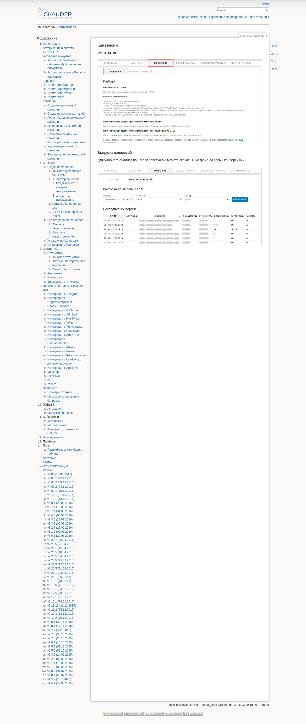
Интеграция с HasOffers (63, 318)
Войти (265, 4)
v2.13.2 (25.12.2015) (60, 609)
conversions (67, 27)
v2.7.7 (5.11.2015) (59, 630)
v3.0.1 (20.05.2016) (60, 535)
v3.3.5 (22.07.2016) (60, 519)
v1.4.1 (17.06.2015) (60, 683)
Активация (54, 408)
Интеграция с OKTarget (63, 310)
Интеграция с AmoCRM (63, 335)
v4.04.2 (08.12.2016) (60, 482)
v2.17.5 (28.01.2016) (60, 593)
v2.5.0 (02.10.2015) (60, 650)
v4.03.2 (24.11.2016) (60, 486)
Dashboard (50, 388)
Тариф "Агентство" (60, 93)
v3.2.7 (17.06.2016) (60, 527)
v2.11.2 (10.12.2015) (60, 617)
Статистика (50, 248)
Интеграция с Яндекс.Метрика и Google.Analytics (59, 302)
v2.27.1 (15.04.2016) (60, 548)
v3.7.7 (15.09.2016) (60, 507)
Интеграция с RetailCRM (64, 330)
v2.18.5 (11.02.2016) (60, 585)
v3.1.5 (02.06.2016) (60, 531)
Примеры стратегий (60, 392)
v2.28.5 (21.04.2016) (60, 544)
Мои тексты (55, 421)
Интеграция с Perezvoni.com (66, 355)
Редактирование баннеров (65, 220)
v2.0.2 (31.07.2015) (60, 671)
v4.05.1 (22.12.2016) (60, 478)
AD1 (50, 380)
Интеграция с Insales (61, 351)
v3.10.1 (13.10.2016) (60, 499)
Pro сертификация (55, 466)
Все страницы (259, 17)
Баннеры (49, 163)
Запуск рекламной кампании (66, 142)
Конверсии (54, 277)
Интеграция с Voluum (61, 322)
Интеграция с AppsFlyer (63, 368)
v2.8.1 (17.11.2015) (60, 626)
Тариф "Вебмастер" (60, 85)
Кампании (49, 101)
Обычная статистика (66, 257)
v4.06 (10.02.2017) (59, 474)
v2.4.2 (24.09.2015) (60, 654)
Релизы (48, 470)
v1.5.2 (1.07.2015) (59, 679)
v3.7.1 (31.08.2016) (60, 511)
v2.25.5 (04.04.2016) (60, 556)
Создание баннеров (60, 167)
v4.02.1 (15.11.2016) (60, 490)
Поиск (266, 10)
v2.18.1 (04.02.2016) (60, 589)
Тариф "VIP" (55, 97)
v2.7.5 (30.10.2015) (60, 634)
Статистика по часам (66, 269)
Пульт (47, 445)
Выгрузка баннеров (60, 413)
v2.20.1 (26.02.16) (59, 577)
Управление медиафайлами (228, 17)
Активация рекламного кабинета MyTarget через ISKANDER (64, 64)
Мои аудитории (53, 437)
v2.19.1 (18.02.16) (59, 581)
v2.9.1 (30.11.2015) (60, 622)
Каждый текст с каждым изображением (66, 187)
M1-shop (53, 372)
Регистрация (51, 43)
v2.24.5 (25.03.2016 (60, 560)
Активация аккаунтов (57, 56)
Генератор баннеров (65, 179)
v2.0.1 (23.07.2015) (60, 675)
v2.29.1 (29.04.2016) (60, 540)
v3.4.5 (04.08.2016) (60, 515)
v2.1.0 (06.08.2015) (60, 667)
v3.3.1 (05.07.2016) (60, 523)
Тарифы (48, 81)
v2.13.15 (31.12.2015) (61, 605)
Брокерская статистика (63, 281)
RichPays (53, 376)
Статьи (48, 462)
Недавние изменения (191, 17)
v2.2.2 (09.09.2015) (60, 659)
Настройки (50, 458)
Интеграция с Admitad (62, 314)
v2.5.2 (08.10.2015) (60, 646)
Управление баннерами (63, 240)
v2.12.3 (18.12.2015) (60, 613)
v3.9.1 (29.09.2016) (60, 503)
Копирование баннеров (63, 244)
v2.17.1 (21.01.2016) (60, 597)
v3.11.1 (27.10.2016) (60, 495)
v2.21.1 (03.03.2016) (60, 573)
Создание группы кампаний (66, 113)
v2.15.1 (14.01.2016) (60, 601)
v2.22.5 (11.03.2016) (60, 568)
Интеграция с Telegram (62, 294)
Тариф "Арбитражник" (62, 89)
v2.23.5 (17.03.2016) (60, 564)
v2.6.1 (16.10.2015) (60, 642)
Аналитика (54, 273)
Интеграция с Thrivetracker (65, 326)
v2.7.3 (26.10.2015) (60, 638)
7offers (51, 384)
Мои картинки (56, 425)
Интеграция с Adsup (61, 347)
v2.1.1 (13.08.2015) (60, 663)
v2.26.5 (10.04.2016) (60, 552)
